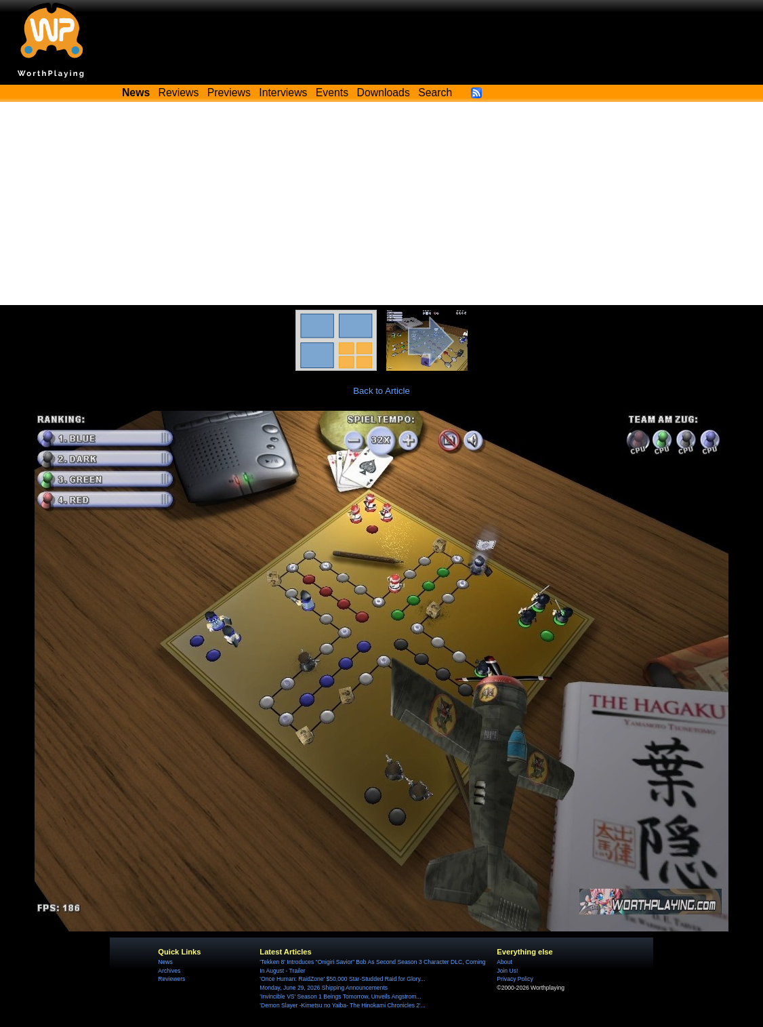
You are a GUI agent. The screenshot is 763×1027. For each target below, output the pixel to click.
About (504, 962)
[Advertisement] (381, 203)
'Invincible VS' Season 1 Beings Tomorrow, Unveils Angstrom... (340, 996)
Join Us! (507, 970)
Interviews (283, 92)
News (165, 962)
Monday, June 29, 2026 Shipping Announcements (324, 987)
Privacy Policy (515, 978)
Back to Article (381, 391)
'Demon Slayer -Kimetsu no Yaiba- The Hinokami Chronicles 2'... (343, 1005)
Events (332, 92)
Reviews (179, 92)
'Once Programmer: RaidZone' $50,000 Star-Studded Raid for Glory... (342, 978)
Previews (229, 92)
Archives (169, 970)
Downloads (383, 92)
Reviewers (171, 978)
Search (435, 92)
